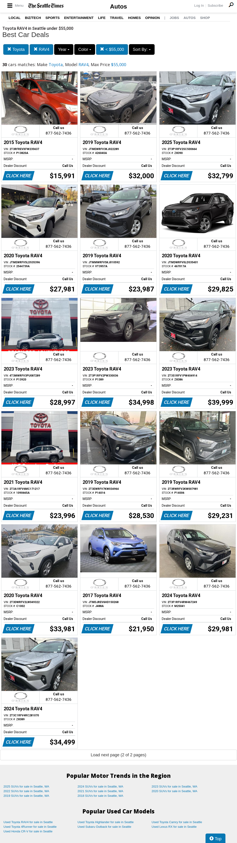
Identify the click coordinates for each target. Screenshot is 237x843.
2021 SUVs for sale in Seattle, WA (100, 791)
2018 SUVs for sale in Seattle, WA (100, 795)
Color (84, 49)
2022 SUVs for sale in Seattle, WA (26, 791)
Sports (52, 18)
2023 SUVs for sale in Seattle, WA (174, 786)
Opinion (152, 18)
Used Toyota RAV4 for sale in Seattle (28, 822)
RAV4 (42, 49)
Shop (205, 18)
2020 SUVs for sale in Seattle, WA (174, 791)
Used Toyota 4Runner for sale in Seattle (30, 826)
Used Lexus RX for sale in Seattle (174, 826)
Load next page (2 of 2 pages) (118, 755)
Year (63, 49)
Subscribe (215, 5)
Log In (199, 5)
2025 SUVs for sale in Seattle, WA (26, 786)
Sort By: (142, 49)
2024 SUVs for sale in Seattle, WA (100, 786)
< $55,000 (112, 49)
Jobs (174, 18)
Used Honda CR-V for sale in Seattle (28, 831)
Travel (117, 18)
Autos (118, 6)
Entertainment (79, 18)
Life (102, 18)
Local (15, 18)
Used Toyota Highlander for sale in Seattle (106, 822)
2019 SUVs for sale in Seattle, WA (26, 795)
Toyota (16, 49)
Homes (134, 18)
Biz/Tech (33, 18)
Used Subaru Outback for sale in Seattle (104, 826)
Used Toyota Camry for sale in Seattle (177, 822)
